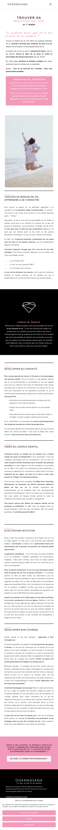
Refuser (29, 819)
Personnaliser (29, 825)
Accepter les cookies (29, 813)
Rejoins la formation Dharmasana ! (29, 759)
